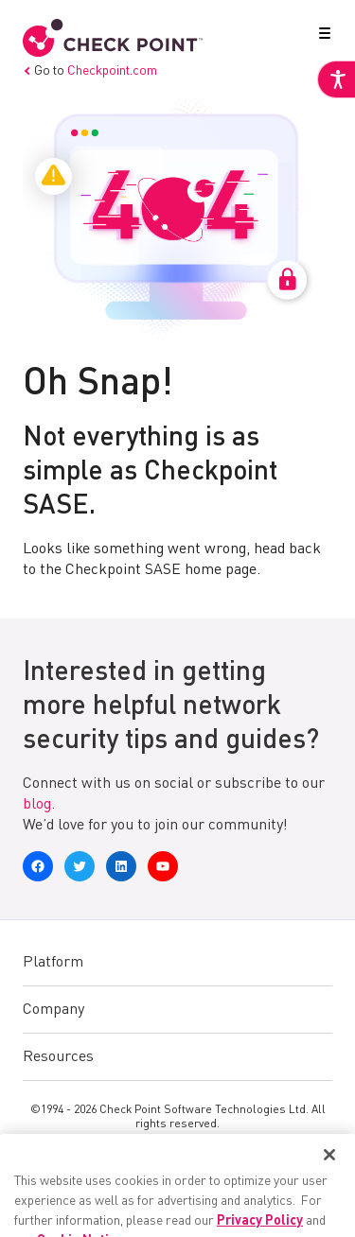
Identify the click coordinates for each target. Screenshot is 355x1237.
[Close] (329, 1191)
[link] (336, 79)
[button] (321, 37)
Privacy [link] (150, 1153)
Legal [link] (208, 1153)
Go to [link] (90, 71)
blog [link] (37, 804)
